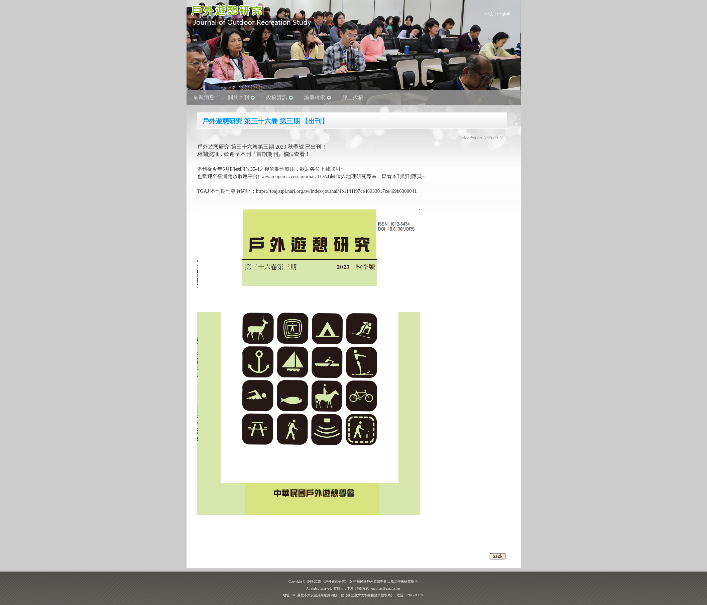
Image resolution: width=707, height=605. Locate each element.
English (503, 13)
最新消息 (204, 97)
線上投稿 (353, 97)
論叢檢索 (315, 97)
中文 (489, 13)
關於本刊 (238, 97)
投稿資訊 (276, 97)
